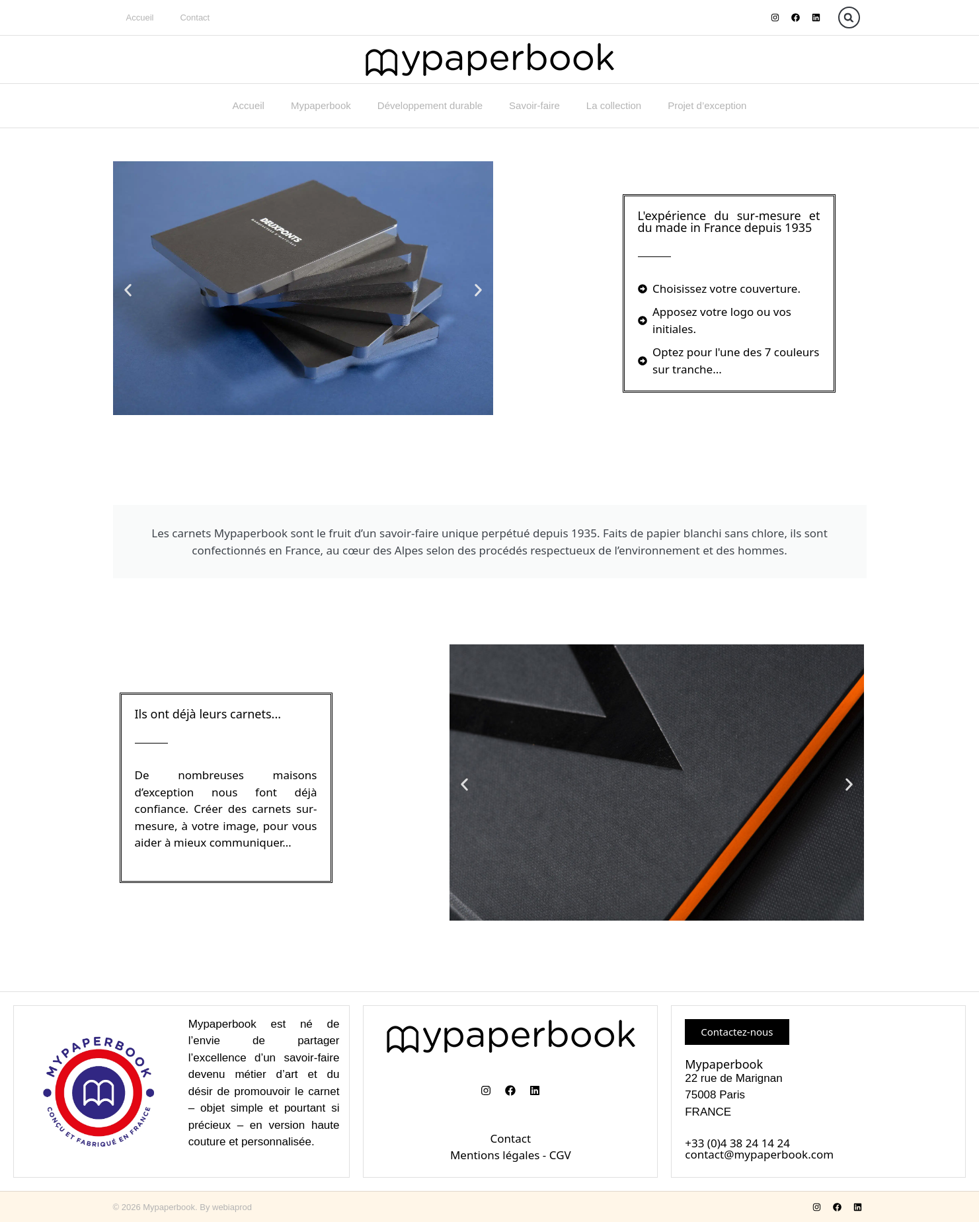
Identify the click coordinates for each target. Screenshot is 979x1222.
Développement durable (430, 105)
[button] (849, 17)
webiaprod (232, 1207)
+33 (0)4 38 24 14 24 (737, 1143)
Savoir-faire (534, 105)
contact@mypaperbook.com (759, 1154)
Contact (195, 17)
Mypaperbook (321, 105)
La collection (613, 105)
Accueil (140, 17)
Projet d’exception (707, 105)
